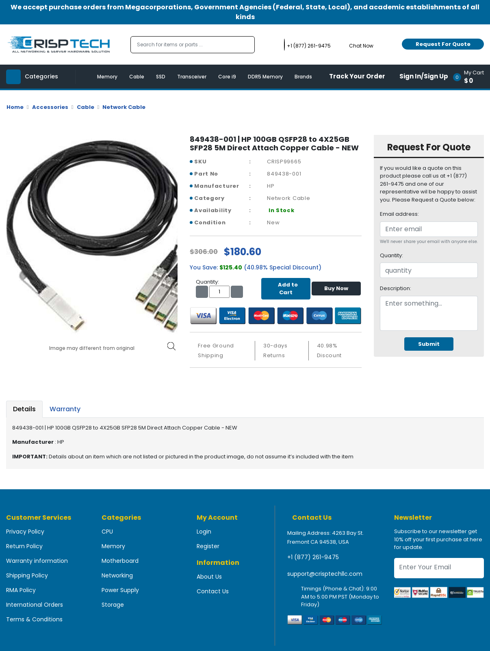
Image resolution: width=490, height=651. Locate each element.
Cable (136, 76)
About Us (209, 577)
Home (15, 107)
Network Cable (123, 107)
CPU (107, 531)
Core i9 (227, 76)
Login (204, 531)
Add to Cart (286, 289)
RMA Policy (21, 590)
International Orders (34, 605)
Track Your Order (357, 76)
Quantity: (391, 255)
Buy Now (336, 288)
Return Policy (24, 546)
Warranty (65, 409)
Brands (303, 76)
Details (24, 409)
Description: (395, 288)
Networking (117, 575)
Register (208, 546)
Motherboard (120, 561)
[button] (471, 77)
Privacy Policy (25, 531)
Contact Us (213, 591)
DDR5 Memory (265, 76)
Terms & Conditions (34, 619)
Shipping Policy (27, 575)
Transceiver (191, 76)
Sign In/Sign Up (423, 76)
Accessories (50, 107)
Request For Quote (443, 44)
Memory (107, 76)
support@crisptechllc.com (324, 574)
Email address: (399, 214)
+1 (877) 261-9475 (313, 557)
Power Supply (120, 590)
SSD (160, 76)
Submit (429, 344)
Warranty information (37, 561)
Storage (113, 605)
